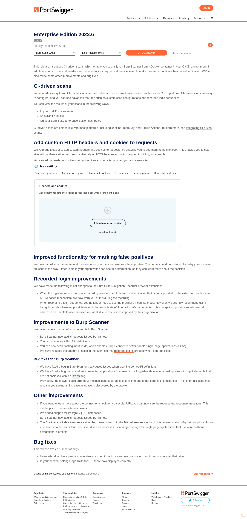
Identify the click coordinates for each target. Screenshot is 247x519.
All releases (202, 473)
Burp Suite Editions (42, 500)
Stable (37, 40)
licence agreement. (88, 473)
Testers (96, 500)
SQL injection (69, 500)
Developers (98, 503)
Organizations (99, 497)
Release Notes (40, 503)
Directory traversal (71, 509)
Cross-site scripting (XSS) (75, 497)
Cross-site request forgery (75, 503)
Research (155, 503)
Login (206, 8)
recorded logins (124, 350)
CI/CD (186, 66)
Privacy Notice (128, 509)
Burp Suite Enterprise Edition (69, 120)
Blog (153, 500)
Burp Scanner (132, 66)
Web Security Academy (161, 497)
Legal (124, 506)
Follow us (195, 500)
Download (146, 53)
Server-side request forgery (75, 512)
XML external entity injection (76, 506)
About (124, 497)
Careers (125, 500)
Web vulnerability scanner (45, 497)
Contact (125, 503)
